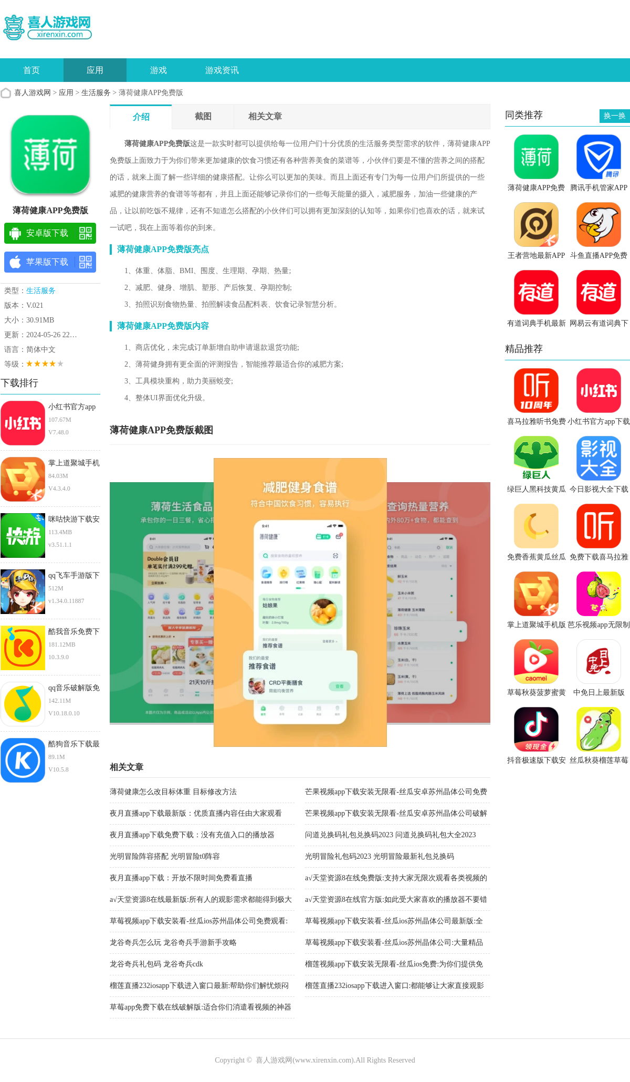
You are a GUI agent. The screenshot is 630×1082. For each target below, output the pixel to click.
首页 (31, 70)
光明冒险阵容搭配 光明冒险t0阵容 (165, 856)
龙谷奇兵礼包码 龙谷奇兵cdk (156, 964)
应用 (95, 70)
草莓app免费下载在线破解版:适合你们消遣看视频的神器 (200, 1007)
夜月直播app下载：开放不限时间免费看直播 (181, 878)
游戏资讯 (222, 70)
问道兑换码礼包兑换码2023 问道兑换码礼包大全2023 (390, 835)
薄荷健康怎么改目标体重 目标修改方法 (173, 792)
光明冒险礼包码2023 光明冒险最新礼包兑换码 (379, 856)
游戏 (158, 70)
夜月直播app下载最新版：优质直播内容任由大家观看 (196, 813)
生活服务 (96, 93)
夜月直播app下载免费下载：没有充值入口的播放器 (192, 835)
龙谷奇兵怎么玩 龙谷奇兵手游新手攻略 (173, 942)
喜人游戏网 (32, 93)
